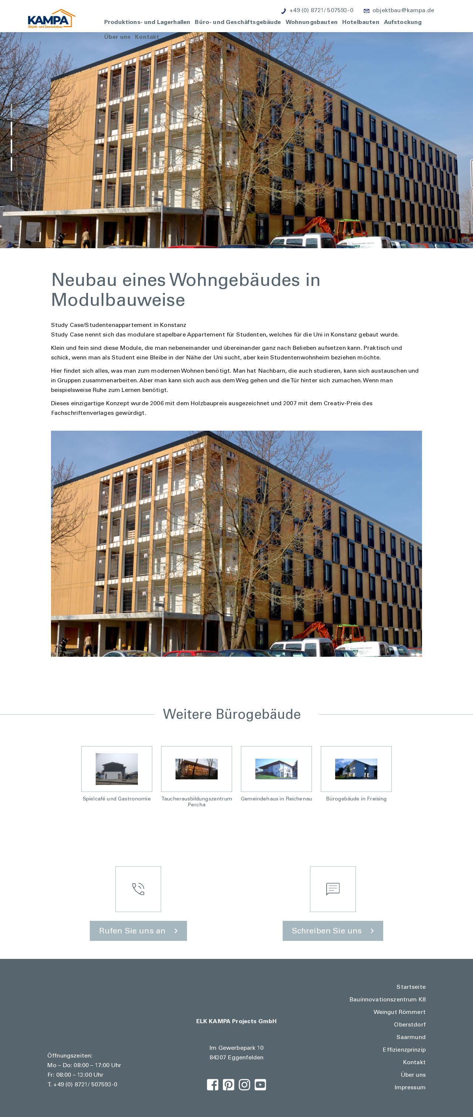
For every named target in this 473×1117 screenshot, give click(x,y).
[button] (11, 111)
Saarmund (411, 1038)
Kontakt (147, 36)
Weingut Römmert (400, 1012)
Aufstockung (403, 22)
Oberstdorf (410, 1025)
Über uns (117, 36)
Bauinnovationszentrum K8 (387, 1000)
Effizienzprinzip (404, 1050)
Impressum (410, 1088)
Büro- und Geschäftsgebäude (238, 22)
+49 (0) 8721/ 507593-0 (85, 1085)
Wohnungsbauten (312, 22)
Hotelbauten (361, 22)
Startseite (411, 987)
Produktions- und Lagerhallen (147, 22)
